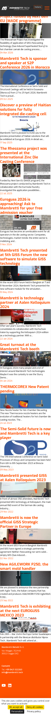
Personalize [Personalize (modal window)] (17, 711)
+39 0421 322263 (13, 669)
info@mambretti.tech (12, 672)
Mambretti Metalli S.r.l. (13, 647)
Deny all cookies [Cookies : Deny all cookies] (35, 707)
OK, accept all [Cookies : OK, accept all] (16, 707)
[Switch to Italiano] (38, 7)
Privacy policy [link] (34, 711)
